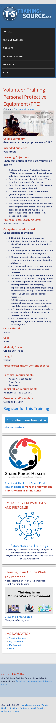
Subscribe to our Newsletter (27, 420)
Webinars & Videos (13, 56)
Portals (7, 31)
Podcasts (8, 64)
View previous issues (15, 427)
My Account (15, 645)
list (17, 549)
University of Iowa (10, 711)
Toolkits (8, 48)
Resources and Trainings (29, 545)
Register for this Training (26, 408)
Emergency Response (24, 109)
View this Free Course (18, 616)
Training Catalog (13, 39)
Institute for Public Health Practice (27, 708)
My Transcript (16, 641)
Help (5, 72)
